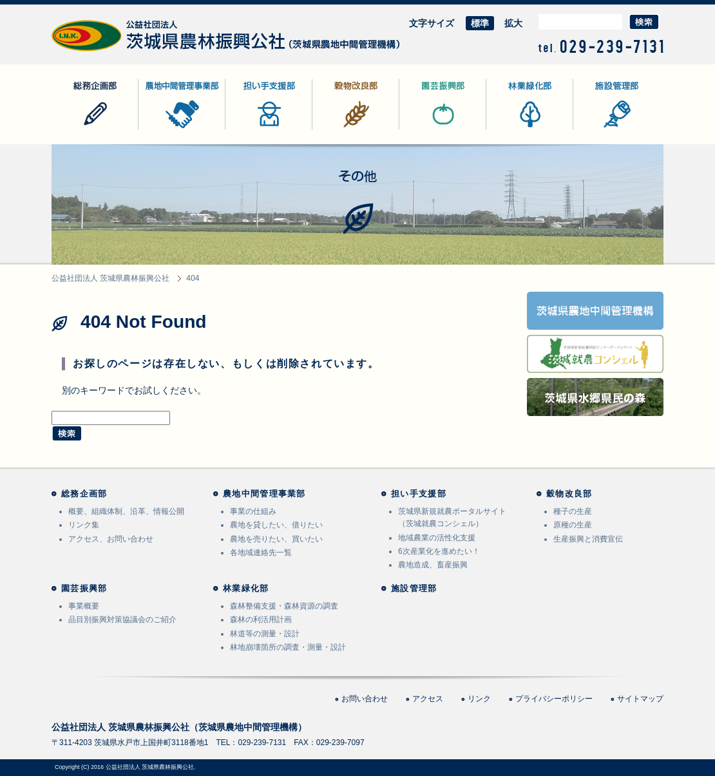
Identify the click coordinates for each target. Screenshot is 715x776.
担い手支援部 (418, 493)
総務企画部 (84, 493)
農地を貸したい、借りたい (276, 524)
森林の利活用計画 (261, 619)
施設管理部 (414, 588)
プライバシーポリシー (554, 698)
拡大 (513, 23)
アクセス (427, 698)
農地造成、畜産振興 (433, 564)
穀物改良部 (569, 493)
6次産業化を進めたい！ (439, 551)
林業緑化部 (246, 588)
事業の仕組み (253, 511)
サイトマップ (640, 698)
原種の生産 (572, 524)
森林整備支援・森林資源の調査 (284, 605)
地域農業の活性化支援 (436, 537)
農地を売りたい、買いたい (276, 539)
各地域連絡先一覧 (261, 552)
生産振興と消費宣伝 (588, 539)
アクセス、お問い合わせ (110, 539)
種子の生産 (572, 511)
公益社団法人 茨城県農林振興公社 (120, 51)
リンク (479, 698)
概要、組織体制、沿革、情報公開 (126, 511)
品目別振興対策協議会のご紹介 (122, 619)
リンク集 (83, 524)
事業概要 (83, 605)
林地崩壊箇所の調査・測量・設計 (288, 647)
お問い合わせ (364, 698)
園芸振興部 (84, 588)
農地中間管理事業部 (264, 493)
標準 (480, 23)
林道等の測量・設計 (265, 633)
